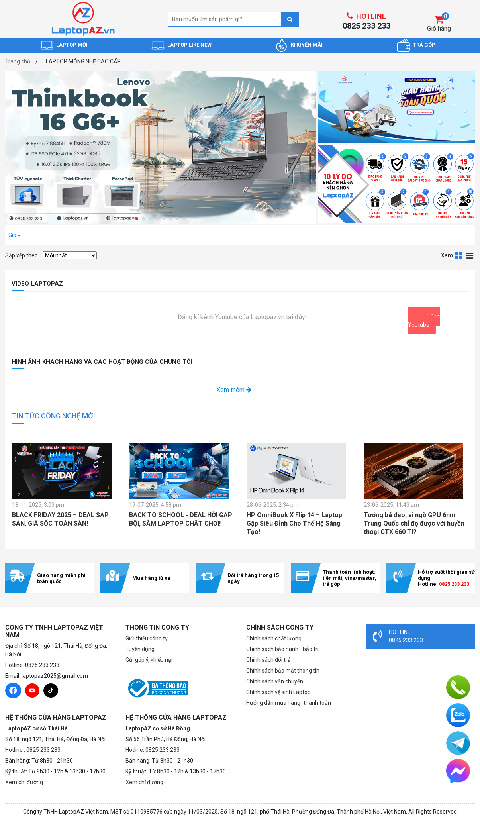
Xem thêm (234, 390)
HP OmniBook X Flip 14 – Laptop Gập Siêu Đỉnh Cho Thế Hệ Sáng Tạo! (294, 523)
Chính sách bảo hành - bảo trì (282, 649)
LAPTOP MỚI (72, 45)
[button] (136, 218)
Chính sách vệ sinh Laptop (278, 692)
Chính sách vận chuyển (274, 681)
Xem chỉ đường (24, 782)
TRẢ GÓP (424, 45)
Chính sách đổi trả (268, 660)
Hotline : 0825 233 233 (33, 750)
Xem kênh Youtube (424, 320)
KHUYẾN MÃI (307, 45)
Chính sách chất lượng (274, 638)
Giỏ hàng (439, 28)
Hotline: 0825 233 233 (152, 750)
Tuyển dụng (140, 649)
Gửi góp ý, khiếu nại (148, 660)
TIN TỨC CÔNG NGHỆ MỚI (53, 416)
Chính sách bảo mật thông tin (282, 670)
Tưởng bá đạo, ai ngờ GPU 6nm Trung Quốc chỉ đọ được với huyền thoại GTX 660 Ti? (414, 523)
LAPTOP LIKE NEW (189, 45)
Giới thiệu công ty (146, 638)
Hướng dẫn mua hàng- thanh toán (288, 703)
